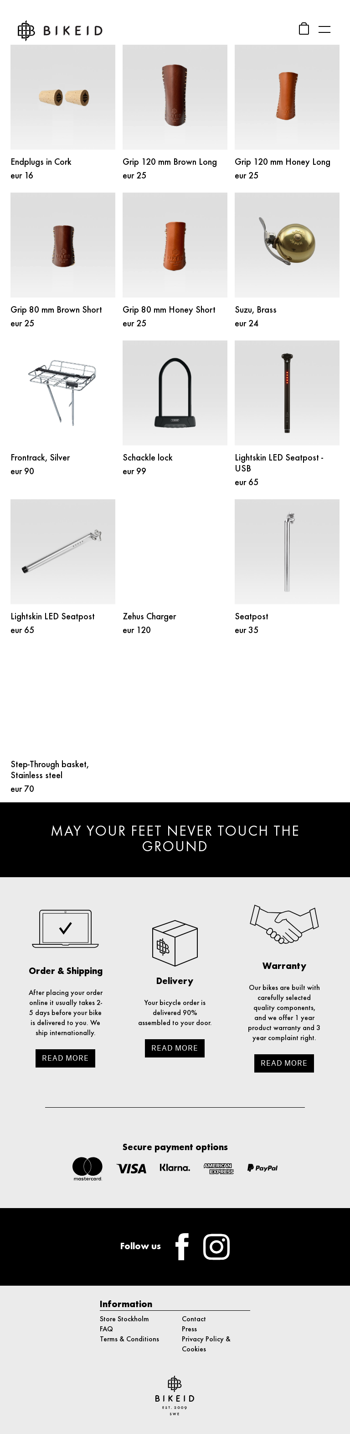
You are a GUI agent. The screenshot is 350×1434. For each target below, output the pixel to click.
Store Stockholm (124, 1319)
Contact (194, 1319)
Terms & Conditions (129, 1339)
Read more (65, 1058)
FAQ (106, 1329)
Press (189, 1329)
